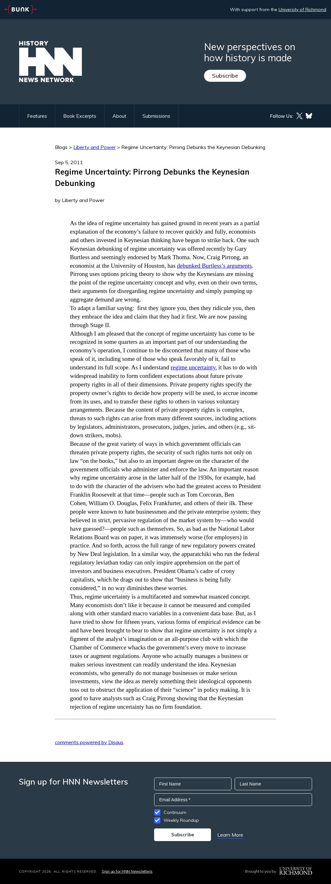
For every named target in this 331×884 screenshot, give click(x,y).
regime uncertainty (193, 367)
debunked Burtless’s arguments (214, 265)
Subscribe (225, 75)
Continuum (175, 812)
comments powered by (89, 742)
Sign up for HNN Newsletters (127, 871)
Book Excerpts (79, 116)
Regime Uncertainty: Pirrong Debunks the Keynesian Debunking (193, 147)
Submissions (156, 116)
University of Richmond (302, 9)
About (119, 116)
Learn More (230, 835)
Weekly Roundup (181, 820)
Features (37, 116)
